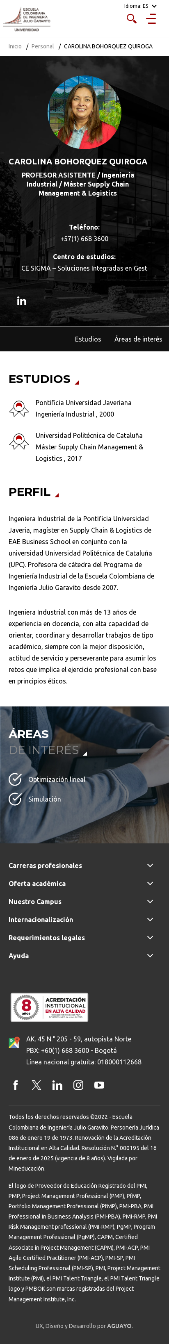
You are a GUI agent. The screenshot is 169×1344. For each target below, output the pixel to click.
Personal (43, 46)
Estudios (88, 339)
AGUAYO (119, 1326)
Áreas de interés (138, 339)
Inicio (15, 46)
